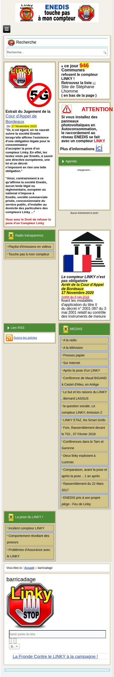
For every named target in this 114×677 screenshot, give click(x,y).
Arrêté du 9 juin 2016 (75, 297)
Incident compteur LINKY (27, 528)
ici (94, 83)
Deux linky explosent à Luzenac (79, 459)
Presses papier (74, 355)
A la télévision (73, 348)
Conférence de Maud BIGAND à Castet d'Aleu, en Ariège (84, 381)
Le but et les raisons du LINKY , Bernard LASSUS (84, 395)
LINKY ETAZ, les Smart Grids (84, 420)
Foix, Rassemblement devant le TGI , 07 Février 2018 (83, 431)
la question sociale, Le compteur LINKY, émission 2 (82, 409)
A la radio (70, 340)
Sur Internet (71, 363)
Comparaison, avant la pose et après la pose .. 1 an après (84, 473)
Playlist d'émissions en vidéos (30, 246)
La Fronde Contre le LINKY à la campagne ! (55, 656)
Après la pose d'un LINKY (81, 370)
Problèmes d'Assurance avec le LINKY (28, 553)
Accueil (29, 568)
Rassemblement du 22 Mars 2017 (83, 487)
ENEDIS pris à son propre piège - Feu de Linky (81, 501)
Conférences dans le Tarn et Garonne (83, 445)
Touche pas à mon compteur (29, 254)
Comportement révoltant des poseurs (28, 539)
